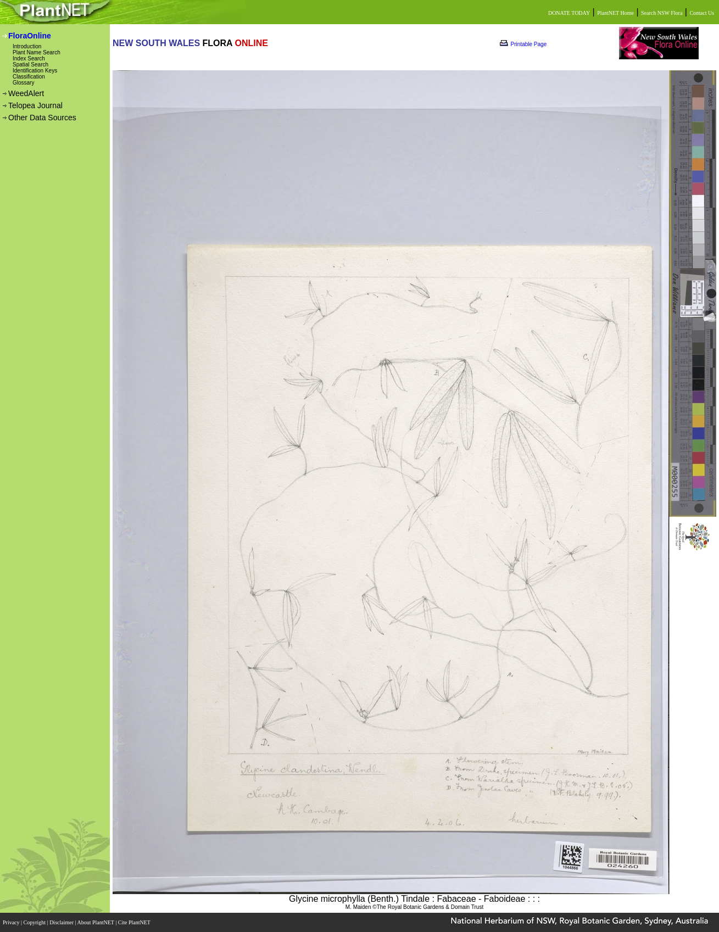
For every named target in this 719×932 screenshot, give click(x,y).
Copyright (35, 922)
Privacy (12, 922)
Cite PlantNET (135, 922)
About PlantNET (96, 922)
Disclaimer (62, 922)
